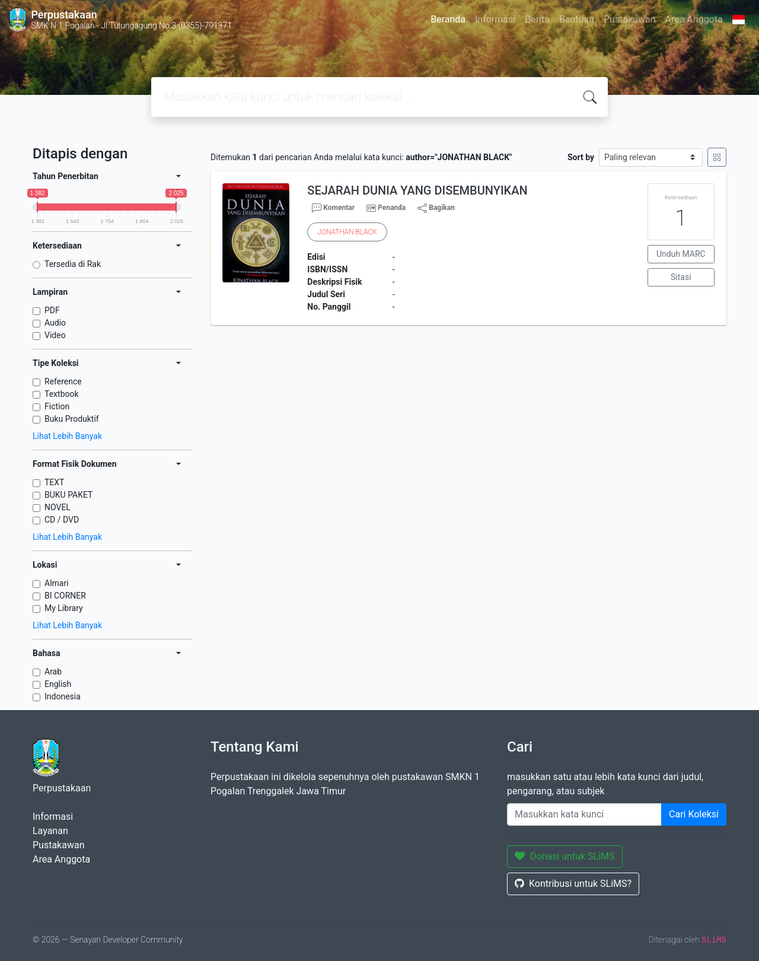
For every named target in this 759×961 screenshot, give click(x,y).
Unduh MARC (681, 254)
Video (55, 335)
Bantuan (576, 19)
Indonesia (62, 696)
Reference (63, 381)
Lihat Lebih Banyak (67, 436)
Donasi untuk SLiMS (565, 856)
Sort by (580, 157)
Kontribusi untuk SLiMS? (573, 883)
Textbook (61, 394)
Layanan (50, 830)
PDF (52, 310)
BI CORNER (65, 595)
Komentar (333, 208)
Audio (55, 322)
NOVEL (57, 507)
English (57, 684)
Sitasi (681, 277)
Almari (56, 583)
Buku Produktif (71, 419)
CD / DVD (61, 519)
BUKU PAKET (68, 494)
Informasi (495, 19)
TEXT (54, 482)
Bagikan (436, 208)
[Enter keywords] (584, 814)
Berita (537, 19)
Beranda (447, 19)
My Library (63, 608)
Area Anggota (694, 19)
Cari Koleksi (694, 814)
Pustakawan (629, 19)
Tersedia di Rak (72, 264)
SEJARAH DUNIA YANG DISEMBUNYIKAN (417, 190)
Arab (53, 671)
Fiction (56, 406)
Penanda (392, 207)
